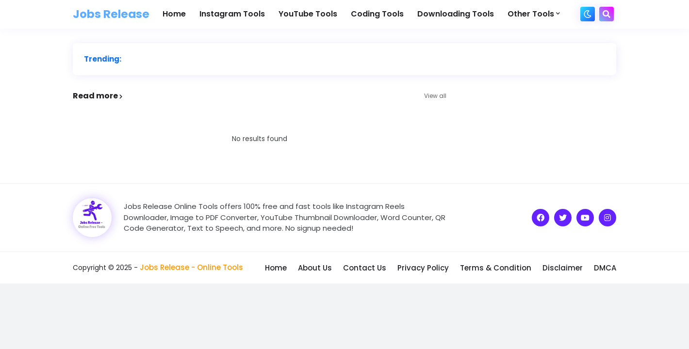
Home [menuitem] (174, 13)
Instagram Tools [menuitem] (232, 13)
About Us (315, 268)
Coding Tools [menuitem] (377, 13)
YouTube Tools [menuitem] (308, 13)
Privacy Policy (423, 268)
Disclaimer (562, 268)
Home (276, 268)
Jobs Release (111, 14)
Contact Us (364, 268)
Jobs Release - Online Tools (191, 267)
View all (435, 96)
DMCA (605, 268)
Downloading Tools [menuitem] (455, 13)
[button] (587, 14)
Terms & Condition (495, 268)
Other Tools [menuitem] (531, 13)
